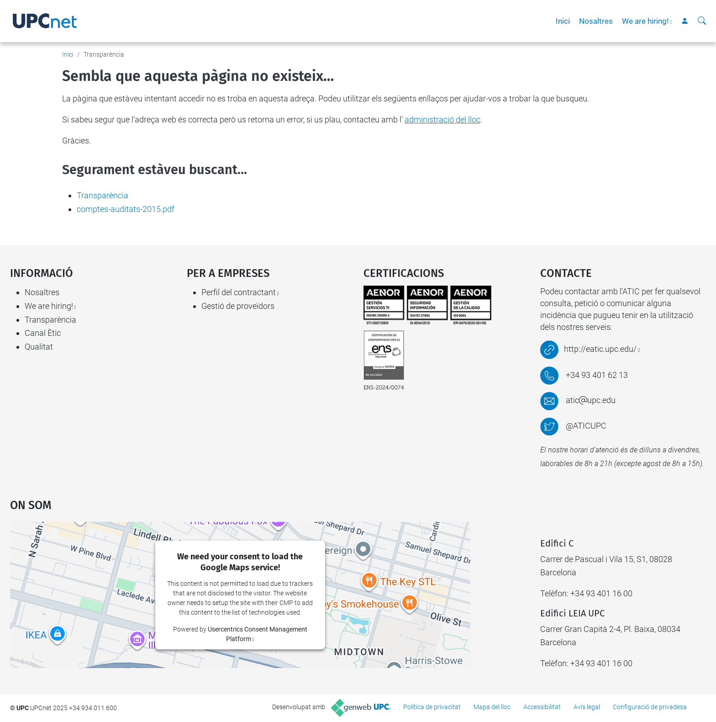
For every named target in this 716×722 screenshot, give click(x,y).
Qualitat (39, 346)
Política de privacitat (432, 707)
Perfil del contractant (238, 292)
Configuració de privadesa (650, 707)
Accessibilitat (542, 707)
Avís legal (587, 707)
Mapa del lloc (492, 707)
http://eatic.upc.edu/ (600, 349)
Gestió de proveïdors (237, 306)
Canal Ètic (43, 333)
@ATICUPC (586, 425)
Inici (563, 21)
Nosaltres (596, 21)
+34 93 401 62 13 (597, 375)
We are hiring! (645, 21)
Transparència (102, 195)
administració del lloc (442, 119)
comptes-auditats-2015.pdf (125, 209)
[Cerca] (702, 21)
